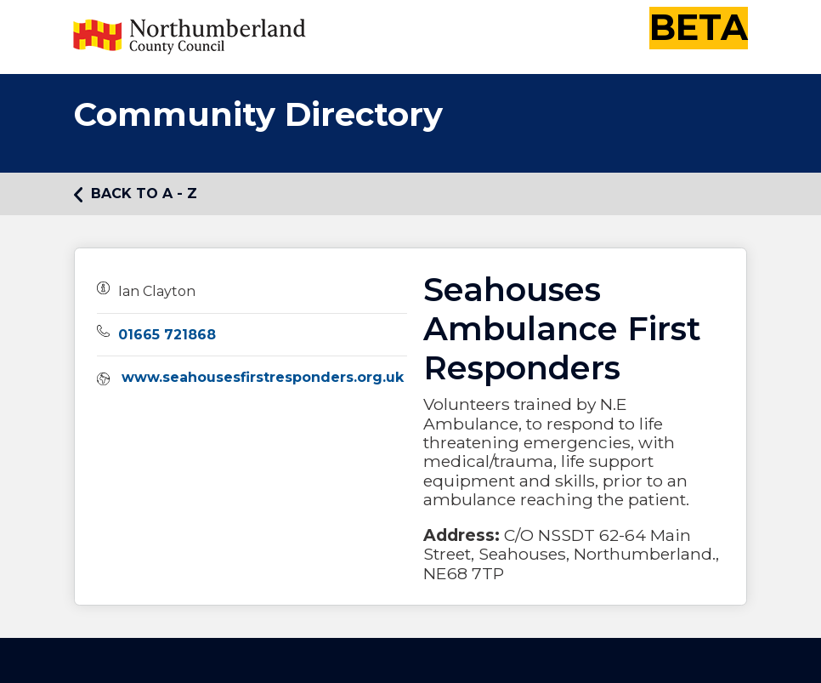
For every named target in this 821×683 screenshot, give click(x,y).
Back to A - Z (135, 193)
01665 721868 (167, 335)
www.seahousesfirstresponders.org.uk (263, 377)
